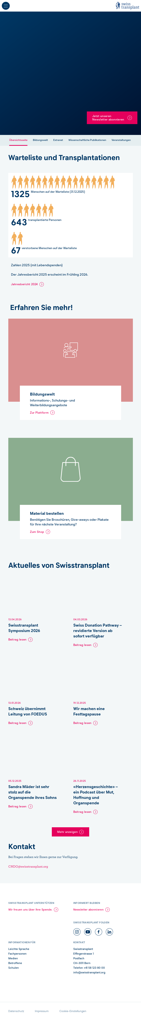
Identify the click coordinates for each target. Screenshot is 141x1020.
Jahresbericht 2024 (24, 284)
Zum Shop (37, 532)
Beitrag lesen (17, 639)
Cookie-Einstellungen (72, 1011)
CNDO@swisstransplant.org (28, 866)
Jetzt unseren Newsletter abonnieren (108, 117)
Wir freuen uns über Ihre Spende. (30, 909)
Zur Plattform (39, 412)
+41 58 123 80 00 (94, 967)
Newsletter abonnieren (88, 909)
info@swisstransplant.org (89, 972)
